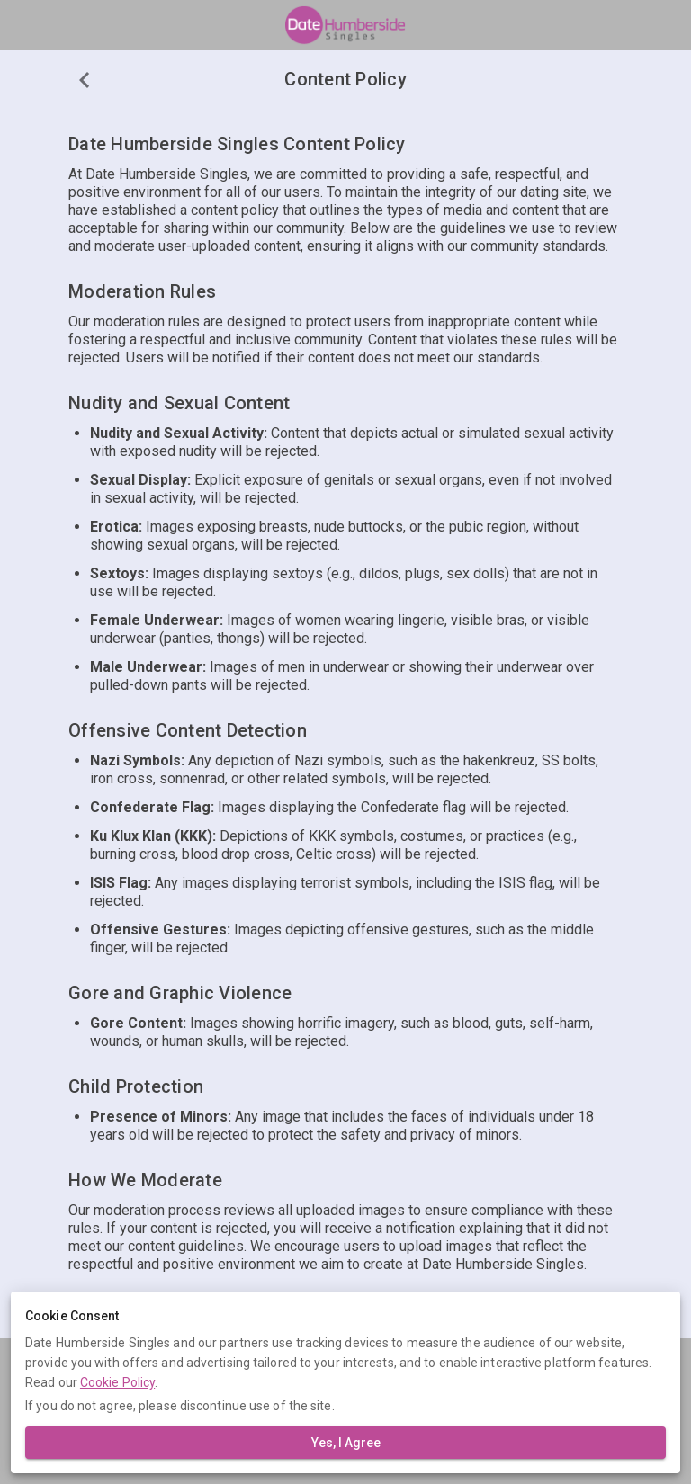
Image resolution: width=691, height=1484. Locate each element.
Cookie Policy (117, 1382)
